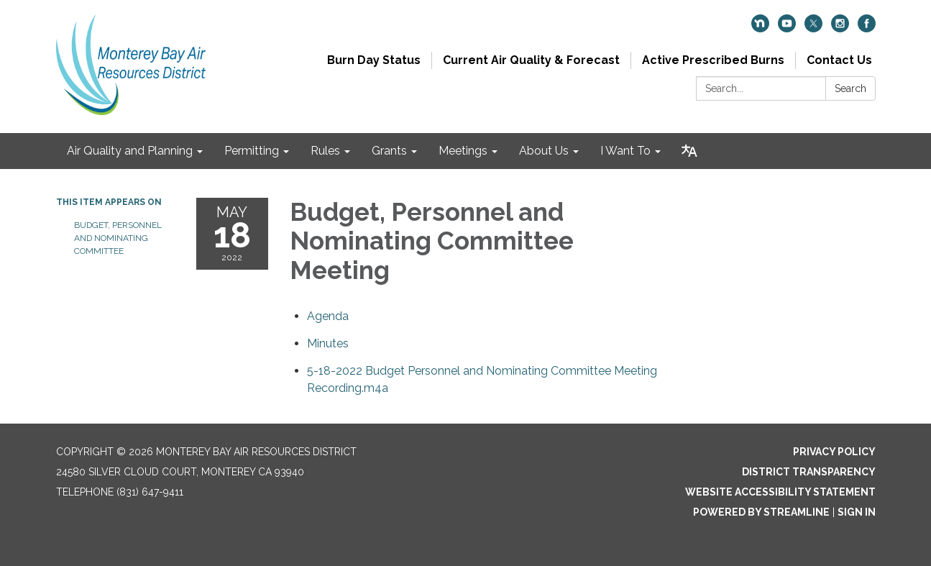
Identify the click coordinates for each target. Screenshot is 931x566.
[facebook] (867, 28)
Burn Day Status (374, 60)
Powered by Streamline (761, 512)
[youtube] (787, 28)
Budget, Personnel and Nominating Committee (118, 238)
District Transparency (809, 472)
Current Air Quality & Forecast (531, 60)
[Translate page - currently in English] (689, 151)
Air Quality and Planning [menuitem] (130, 151)
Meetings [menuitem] (463, 151)
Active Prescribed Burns (713, 60)
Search (850, 88)
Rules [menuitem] (325, 151)
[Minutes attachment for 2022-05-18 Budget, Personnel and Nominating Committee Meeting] (328, 343)
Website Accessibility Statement (780, 492)
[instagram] (840, 28)
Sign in (857, 512)
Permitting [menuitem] (251, 151)
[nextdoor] (760, 28)
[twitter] (813, 28)
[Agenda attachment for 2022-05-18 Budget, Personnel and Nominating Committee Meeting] (328, 316)
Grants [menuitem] (389, 151)
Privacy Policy (834, 451)
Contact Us (839, 60)
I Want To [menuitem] (625, 151)
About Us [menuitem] (544, 151)
